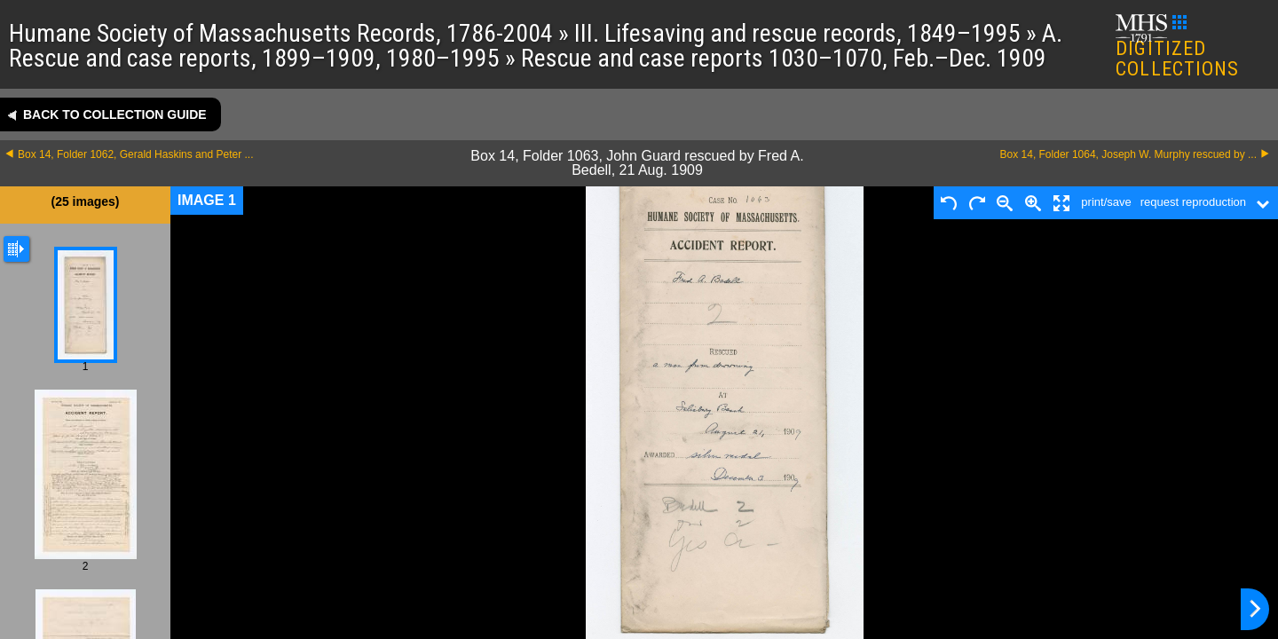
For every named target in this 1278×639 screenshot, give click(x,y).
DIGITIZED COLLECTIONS (1177, 47)
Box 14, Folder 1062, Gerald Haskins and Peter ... (135, 154)
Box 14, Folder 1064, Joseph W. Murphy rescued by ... (1128, 154)
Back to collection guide (115, 114)
